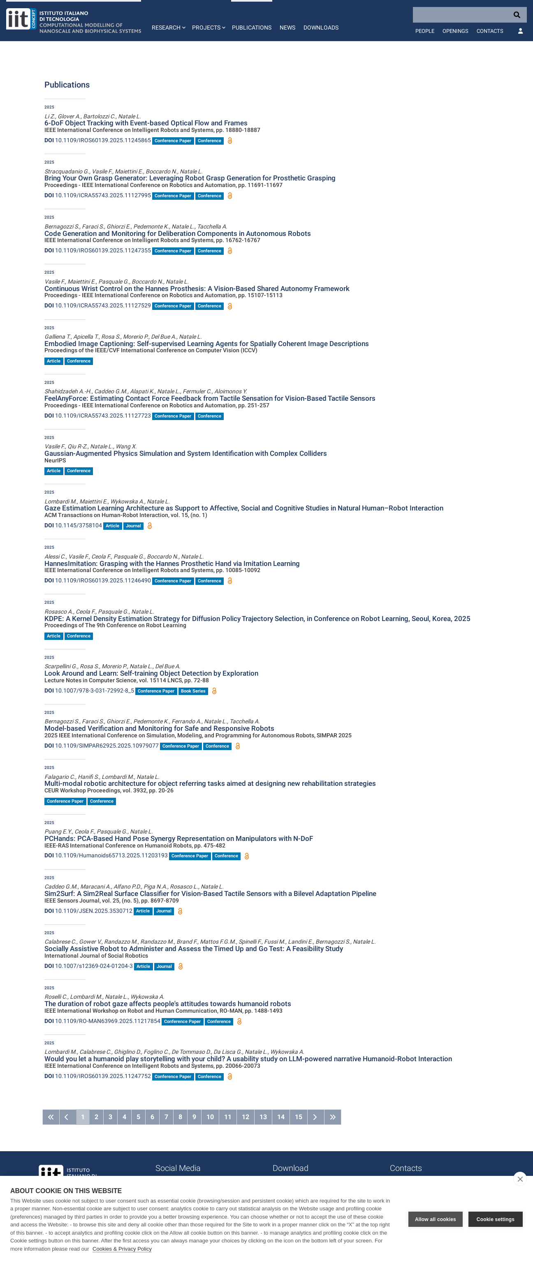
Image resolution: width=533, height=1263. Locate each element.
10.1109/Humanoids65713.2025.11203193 (106, 855)
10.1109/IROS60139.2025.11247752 (97, 1076)
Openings (455, 31)
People (424, 31)
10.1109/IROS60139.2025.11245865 (97, 140)
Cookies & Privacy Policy (122, 1249)
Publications (251, 27)
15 (298, 1117)
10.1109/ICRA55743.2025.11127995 (97, 195)
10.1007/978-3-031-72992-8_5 (89, 690)
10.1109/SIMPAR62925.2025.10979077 (101, 745)
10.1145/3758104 (73, 525)
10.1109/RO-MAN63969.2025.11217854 (102, 1021)
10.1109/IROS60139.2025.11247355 (97, 250)
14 (281, 1117)
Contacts (490, 31)
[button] (168, 20)
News (287, 27)
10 (210, 1117)
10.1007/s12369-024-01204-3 (88, 966)
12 (245, 1117)
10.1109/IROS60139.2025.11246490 (97, 580)
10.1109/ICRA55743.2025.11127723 (97, 415)
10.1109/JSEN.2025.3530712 (88, 910)
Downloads (321, 27)
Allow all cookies (435, 1219)
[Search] (470, 15)
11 (228, 1117)
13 (263, 1117)
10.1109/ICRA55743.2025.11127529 (97, 305)
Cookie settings (495, 1219)
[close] (520, 1179)
